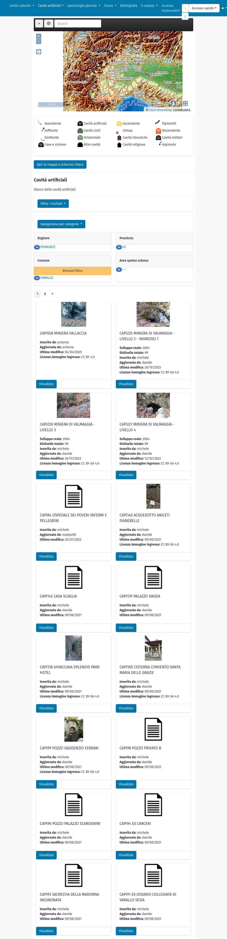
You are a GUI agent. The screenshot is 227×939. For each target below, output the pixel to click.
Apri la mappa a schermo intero (60, 165)
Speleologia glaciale (82, 6)
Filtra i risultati (52, 204)
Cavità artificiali (49, 6)
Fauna (109, 6)
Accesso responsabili (171, 8)
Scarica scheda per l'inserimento (61, 902)
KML (57, 926)
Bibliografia (128, 6)
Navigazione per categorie (60, 224)
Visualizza (46, 331)
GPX (69, 926)
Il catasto (148, 6)
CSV (44, 926)
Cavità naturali (20, 6)
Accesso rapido (203, 8)
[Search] (185, 8)
